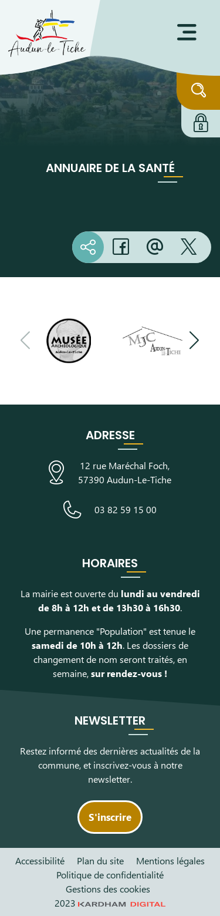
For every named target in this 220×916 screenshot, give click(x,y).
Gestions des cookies (108, 889)
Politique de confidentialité (110, 874)
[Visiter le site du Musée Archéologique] (68, 340)
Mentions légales (170, 860)
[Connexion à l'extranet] (200, 121)
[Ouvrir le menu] (187, 32)
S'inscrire (110, 816)
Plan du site (100, 860)
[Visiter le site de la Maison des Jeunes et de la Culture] (152, 340)
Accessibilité (40, 860)
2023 (110, 903)
